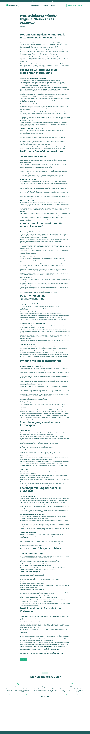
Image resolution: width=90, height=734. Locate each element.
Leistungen (45, 5)
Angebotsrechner (35, 5)
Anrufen (75, 5)
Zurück (23, 659)
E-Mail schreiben (72, 696)
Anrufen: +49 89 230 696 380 (18, 696)
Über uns (53, 5)
